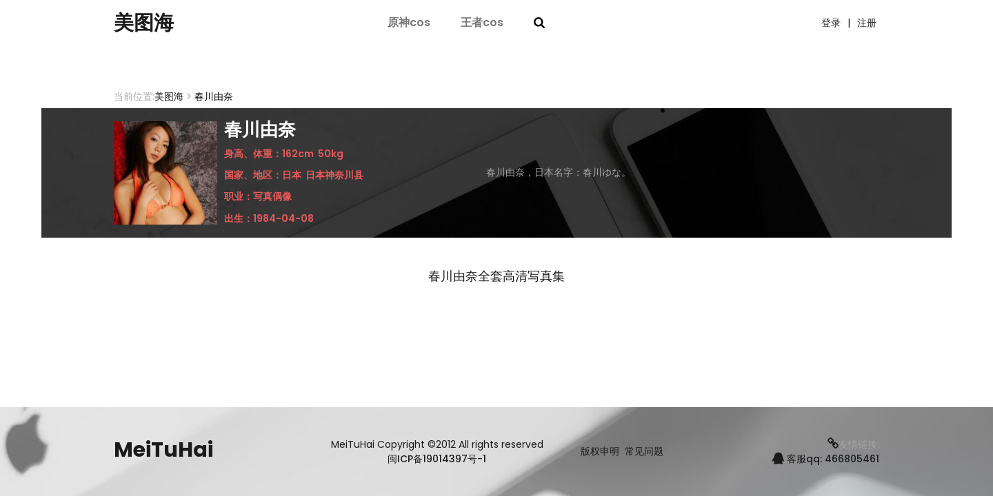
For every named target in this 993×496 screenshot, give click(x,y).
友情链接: (853, 444)
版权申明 (600, 451)
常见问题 (644, 451)
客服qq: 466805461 (825, 459)
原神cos (409, 22)
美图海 (145, 22)
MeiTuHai (163, 449)
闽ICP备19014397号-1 (437, 459)
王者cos (482, 22)
